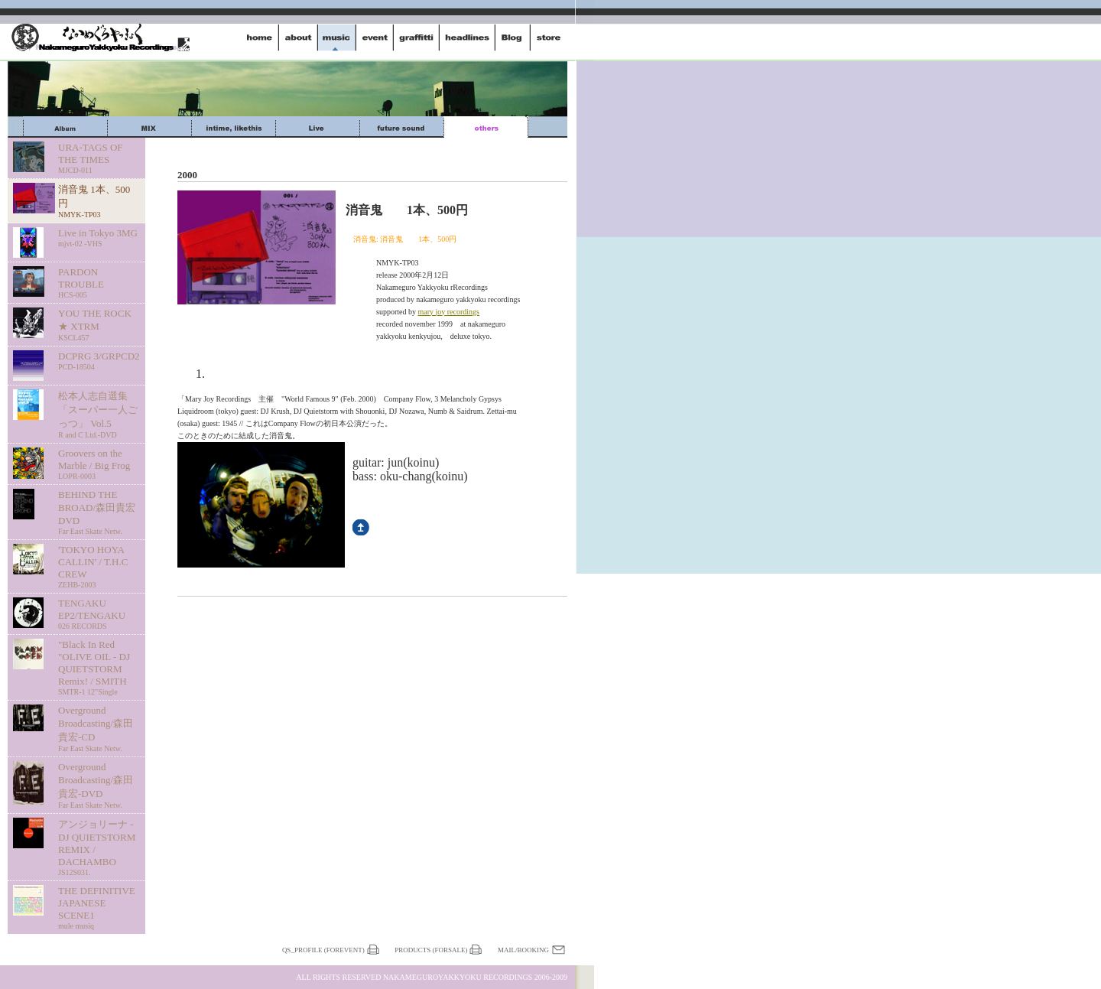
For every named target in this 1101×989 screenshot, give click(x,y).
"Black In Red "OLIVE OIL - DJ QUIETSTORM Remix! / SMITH (99, 667)
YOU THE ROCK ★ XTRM (99, 324)
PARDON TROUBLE (99, 282)
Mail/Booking (523, 950)
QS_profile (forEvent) (323, 950)
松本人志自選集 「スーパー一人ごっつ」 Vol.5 (99, 414)
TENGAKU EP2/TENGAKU (99, 613)
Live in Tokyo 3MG (99, 237)
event (374, 37)
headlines (467, 37)
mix (149, 127)
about (298, 37)
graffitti (416, 37)
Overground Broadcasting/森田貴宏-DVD (99, 785)
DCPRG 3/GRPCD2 (99, 360)
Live (317, 127)
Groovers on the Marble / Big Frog (99, 463)
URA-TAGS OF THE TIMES (99, 158)
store (548, 37)
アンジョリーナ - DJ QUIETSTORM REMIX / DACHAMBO (99, 847)
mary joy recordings (448, 311)
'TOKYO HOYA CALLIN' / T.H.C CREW (99, 566)
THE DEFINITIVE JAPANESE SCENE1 (99, 907)
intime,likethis (233, 127)
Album (65, 127)
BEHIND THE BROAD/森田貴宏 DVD (99, 512)
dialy (512, 37)
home (260, 37)
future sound (401, 127)
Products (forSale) (431, 950)
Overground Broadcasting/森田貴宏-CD (99, 728)
